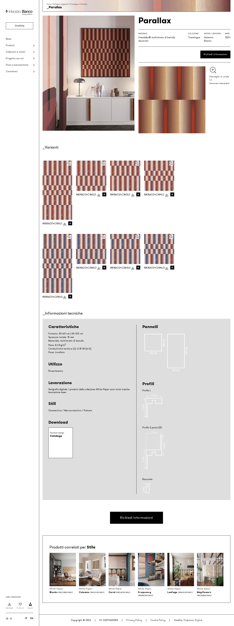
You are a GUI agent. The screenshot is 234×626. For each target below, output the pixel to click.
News (8, 38)
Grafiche (19, 25)
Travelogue (74, 4)
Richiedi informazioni (215, 54)
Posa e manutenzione (17, 64)
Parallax (83, 4)
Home (49, 4)
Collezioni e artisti (15, 51)
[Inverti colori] (9, 618)
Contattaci (12, 71)
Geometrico (55, 410)
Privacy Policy (134, 620)
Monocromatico (73, 410)
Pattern (88, 410)
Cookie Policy (158, 620)
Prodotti (10, 45)
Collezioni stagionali (60, 4)
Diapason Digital (193, 620)
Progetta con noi (15, 58)
